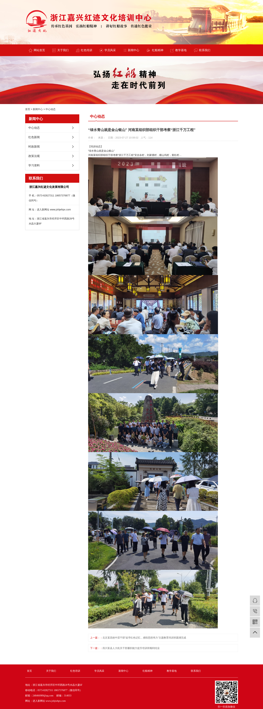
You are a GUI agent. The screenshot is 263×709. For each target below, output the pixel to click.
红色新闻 (34, 137)
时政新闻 (34, 146)
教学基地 (178, 50)
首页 (27, 109)
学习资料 (34, 165)
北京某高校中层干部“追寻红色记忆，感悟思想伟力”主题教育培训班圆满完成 (144, 637)
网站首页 (37, 50)
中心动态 (51, 109)
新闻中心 (131, 50)
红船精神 (154, 50)
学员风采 (107, 50)
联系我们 (202, 50)
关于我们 (60, 50)
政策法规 (34, 155)
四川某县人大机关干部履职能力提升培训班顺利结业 (131, 648)
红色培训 (84, 50)
